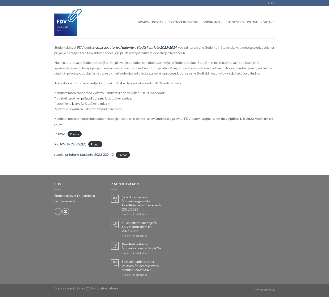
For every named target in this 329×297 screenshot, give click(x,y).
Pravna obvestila (263, 290)
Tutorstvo (235, 22)
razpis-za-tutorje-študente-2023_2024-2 (84, 154)
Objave (252, 22)
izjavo (76, 103)
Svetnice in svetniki (184, 22)
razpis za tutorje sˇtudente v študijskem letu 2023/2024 (135, 47)
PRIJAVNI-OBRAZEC (70, 144)
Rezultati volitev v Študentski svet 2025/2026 (141, 246)
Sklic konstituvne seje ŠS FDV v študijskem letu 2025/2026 (139, 227)
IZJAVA (59, 134)
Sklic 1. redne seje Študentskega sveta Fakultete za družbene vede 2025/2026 (141, 203)
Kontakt (268, 22)
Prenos (74, 134)
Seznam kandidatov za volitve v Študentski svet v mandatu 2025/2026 (140, 265)
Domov (143, 22)
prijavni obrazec (92, 98)
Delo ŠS (159, 22)
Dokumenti (213, 22)
